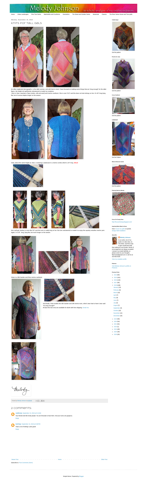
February (116, 290)
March (116, 292)
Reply (17, 418)
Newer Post (15, 459)
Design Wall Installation (119, 230)
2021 (115, 324)
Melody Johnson (125, 237)
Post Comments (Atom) (26, 462)
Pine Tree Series (36, 14)
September (117, 308)
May (115, 297)
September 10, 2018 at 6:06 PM (31, 424)
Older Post (104, 459)
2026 (115, 334)
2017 (115, 282)
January (116, 287)
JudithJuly (19, 413)
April (115, 295)
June (115, 300)
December (117, 315)
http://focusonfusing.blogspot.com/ (122, 222)
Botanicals (96, 14)
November (117, 313)
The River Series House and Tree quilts (121, 14)
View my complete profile (119, 259)
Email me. (86, 307)
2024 (115, 329)
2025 (115, 331)
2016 (115, 280)
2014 (115, 275)
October (116, 310)
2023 (115, 326)
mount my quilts (120, 229)
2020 (115, 321)
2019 (115, 319)
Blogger (81, 476)
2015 (115, 277)
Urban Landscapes (22, 14)
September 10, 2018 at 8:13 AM (32, 413)
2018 (115, 285)
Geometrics (66, 14)
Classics (104, 14)
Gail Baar (18, 424)
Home (13, 14)
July (115, 303)
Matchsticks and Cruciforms (52, 14)
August (116, 305)
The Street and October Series (81, 14)
